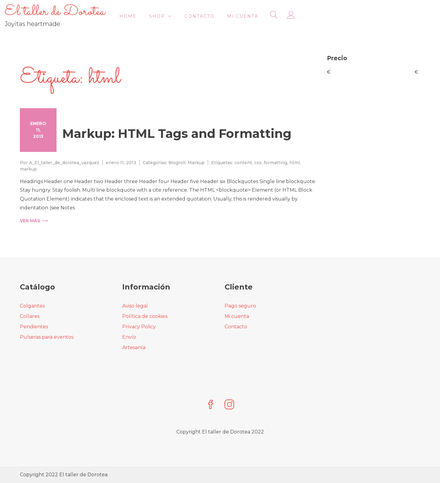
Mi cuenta (334, 16)
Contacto (292, 16)
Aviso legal (135, 306)
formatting (275, 162)
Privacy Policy (139, 327)
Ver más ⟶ (34, 220)
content (243, 162)
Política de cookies (144, 316)
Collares (29, 316)
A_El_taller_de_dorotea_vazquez (64, 162)
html (294, 162)
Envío (129, 337)
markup (28, 169)
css (258, 162)
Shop (249, 16)
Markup (196, 162)
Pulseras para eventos (46, 337)
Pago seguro (240, 306)
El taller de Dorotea (70, 12)
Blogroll (176, 162)
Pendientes (34, 327)
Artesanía (133, 347)
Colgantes (32, 306)
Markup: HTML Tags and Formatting (177, 133)
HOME (220, 16)
